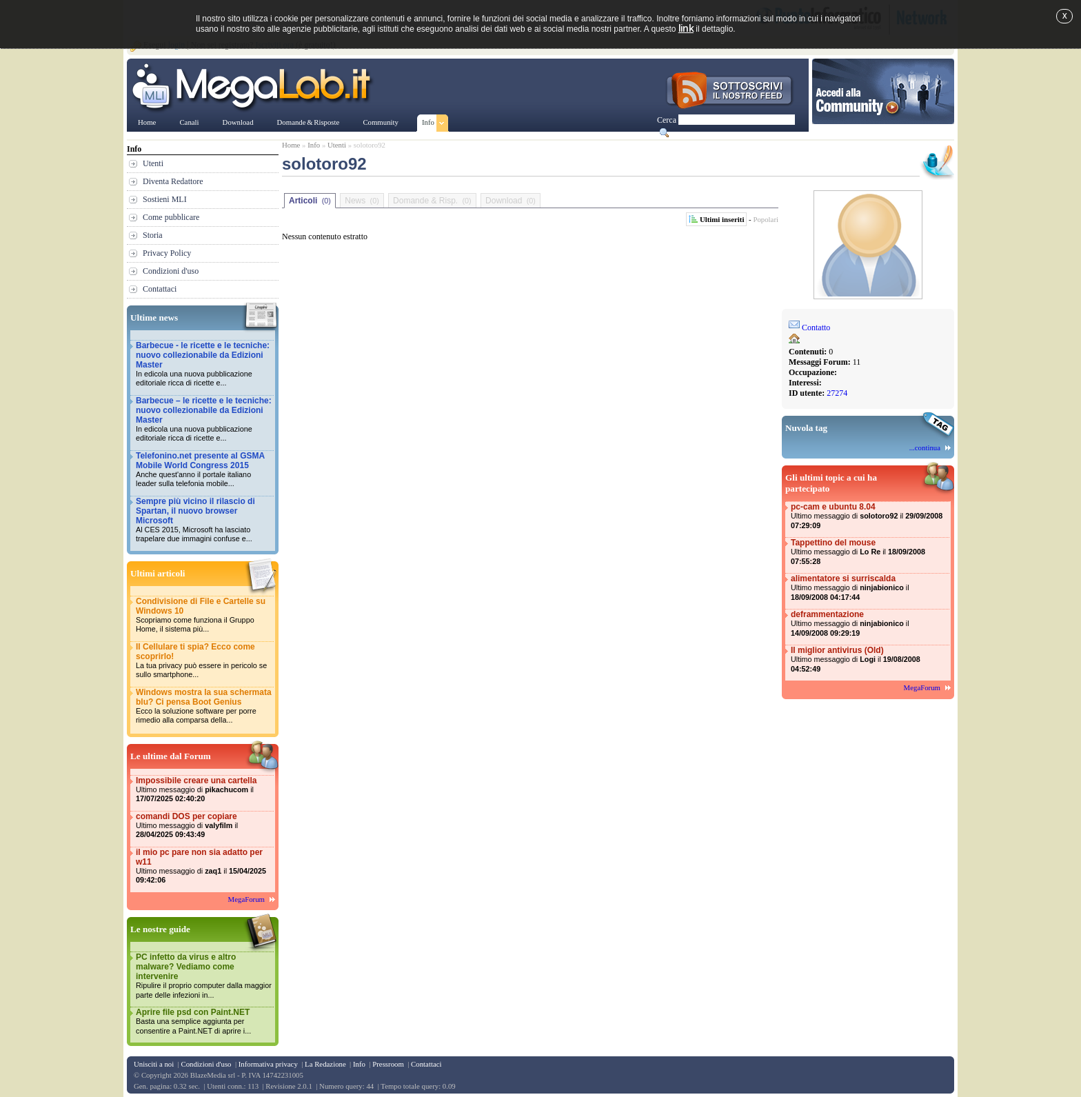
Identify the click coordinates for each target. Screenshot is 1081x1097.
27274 (837, 393)
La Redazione (325, 1064)
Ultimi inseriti (722, 219)
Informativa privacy (268, 1064)
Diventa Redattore (173, 181)
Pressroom (388, 1064)
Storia (153, 235)
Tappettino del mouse (869, 552)
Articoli (310, 200)
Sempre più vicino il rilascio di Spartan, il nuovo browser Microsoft (204, 520)
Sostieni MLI (165, 199)
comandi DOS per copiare (204, 826)
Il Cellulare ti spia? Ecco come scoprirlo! (204, 661)
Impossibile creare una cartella (204, 790)
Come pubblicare (171, 217)
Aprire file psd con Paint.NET (204, 1021)
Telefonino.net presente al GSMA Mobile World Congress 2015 (204, 470)
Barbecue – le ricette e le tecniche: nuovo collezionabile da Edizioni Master (204, 419)
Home (291, 145)
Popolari (765, 219)
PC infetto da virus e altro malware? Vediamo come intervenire (204, 976)
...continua (924, 447)
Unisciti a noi (154, 1064)
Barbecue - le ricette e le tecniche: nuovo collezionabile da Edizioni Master (204, 364)
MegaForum (246, 899)
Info (313, 145)
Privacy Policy (167, 253)
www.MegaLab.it (254, 88)
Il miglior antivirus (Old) (869, 659)
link (686, 27)
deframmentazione (869, 624)
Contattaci (159, 289)
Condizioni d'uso (171, 271)
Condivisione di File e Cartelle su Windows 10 (204, 615)
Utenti (153, 163)
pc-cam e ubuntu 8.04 (869, 516)
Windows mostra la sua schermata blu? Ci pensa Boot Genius (204, 706)
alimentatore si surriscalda (869, 588)
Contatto (816, 327)
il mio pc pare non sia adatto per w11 (204, 866)
